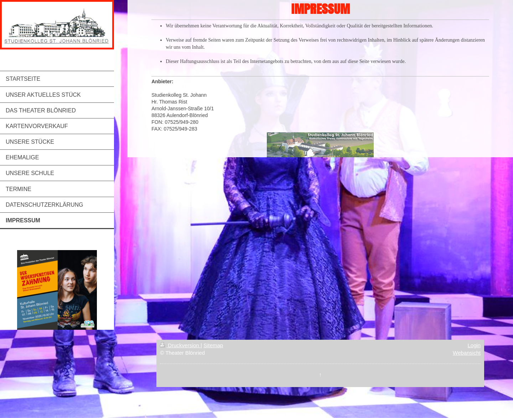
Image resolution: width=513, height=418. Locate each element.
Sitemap (213, 345)
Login (474, 345)
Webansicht (467, 353)
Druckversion (180, 345)
